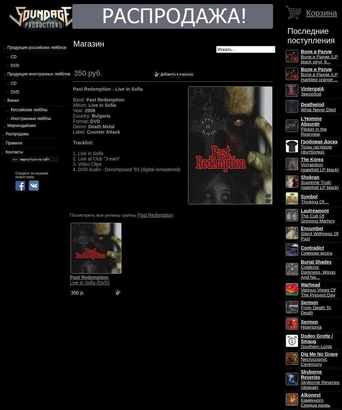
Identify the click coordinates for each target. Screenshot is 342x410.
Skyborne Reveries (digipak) (320, 379)
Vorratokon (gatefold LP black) (320, 164)
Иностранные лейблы (31, 118)
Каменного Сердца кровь (315, 400)
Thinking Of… (315, 199)
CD (13, 57)
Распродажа (17, 134)
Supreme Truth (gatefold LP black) (320, 182)
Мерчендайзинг (21, 125)
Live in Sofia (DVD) (90, 280)
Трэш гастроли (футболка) (319, 146)
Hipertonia (311, 325)
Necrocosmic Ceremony (319, 359)
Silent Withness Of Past (319, 233)
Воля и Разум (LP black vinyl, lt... (319, 56)
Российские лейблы (29, 110)
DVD (15, 65)
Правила (14, 143)
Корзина (321, 12)
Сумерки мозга (316, 251)
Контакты (14, 152)
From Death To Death (316, 307)
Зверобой (312, 91)
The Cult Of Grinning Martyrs (318, 215)
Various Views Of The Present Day (318, 289)
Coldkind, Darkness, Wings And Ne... (318, 270)
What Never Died (318, 107)
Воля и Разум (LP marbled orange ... (319, 74)
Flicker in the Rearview (314, 126)
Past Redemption (155, 215)
